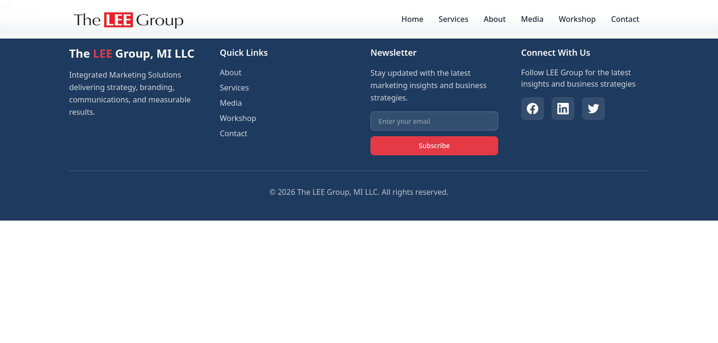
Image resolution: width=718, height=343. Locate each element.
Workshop (577, 19)
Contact (625, 19)
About (494, 19)
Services (453, 19)
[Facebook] (532, 108)
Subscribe (434, 145)
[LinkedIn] (563, 108)
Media (532, 19)
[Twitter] (593, 108)
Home (412, 19)
